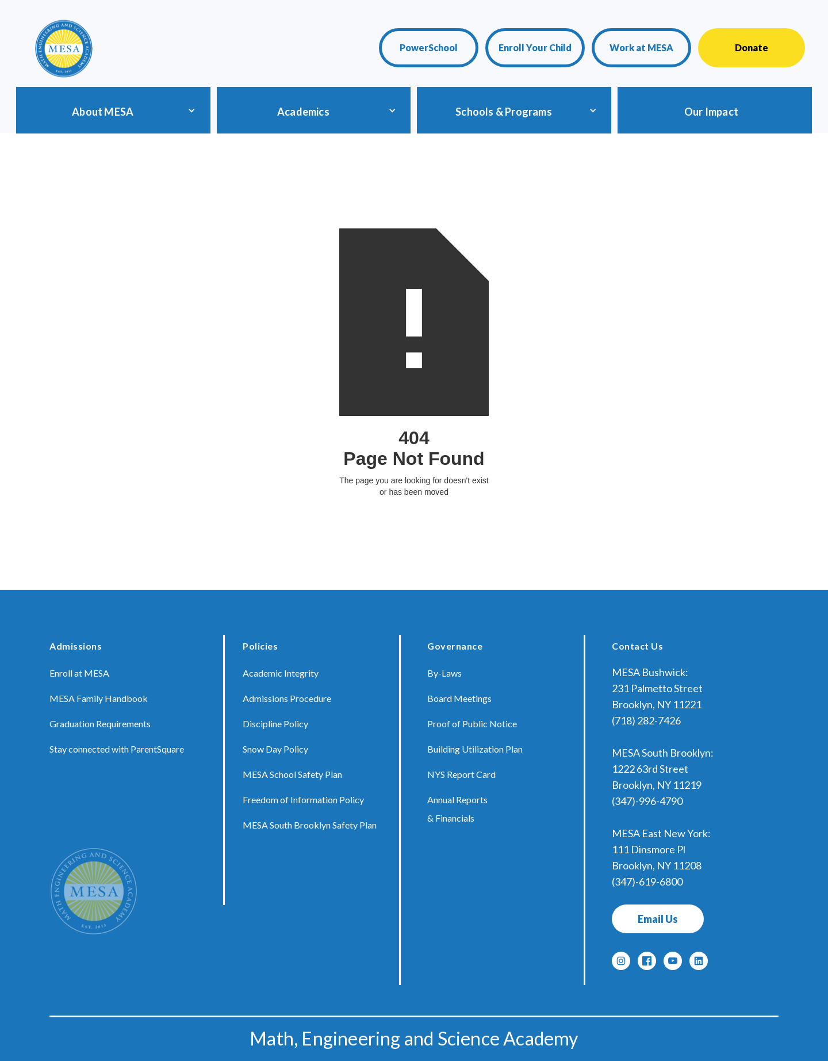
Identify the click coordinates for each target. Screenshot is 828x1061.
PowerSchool (429, 47)
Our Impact (711, 111)
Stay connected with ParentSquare (116, 748)
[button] (110, 110)
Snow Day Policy (275, 748)
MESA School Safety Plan (292, 774)
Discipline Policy (275, 723)
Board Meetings (459, 698)
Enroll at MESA (79, 672)
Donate (751, 47)
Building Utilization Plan (475, 748)
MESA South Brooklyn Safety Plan (310, 824)
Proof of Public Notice (472, 723)
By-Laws (444, 672)
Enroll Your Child (535, 47)
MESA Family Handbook (98, 698)
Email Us (658, 919)
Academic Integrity (281, 672)
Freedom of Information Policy (303, 799)
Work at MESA (641, 47)
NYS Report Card (461, 774)
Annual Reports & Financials (457, 808)
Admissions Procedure (287, 698)
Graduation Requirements (100, 723)
